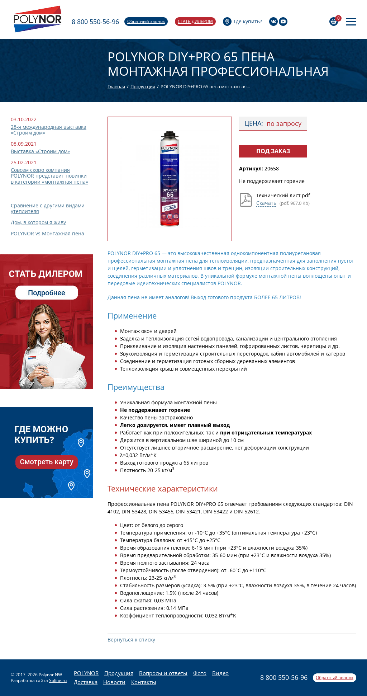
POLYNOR (86, 673)
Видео (220, 673)
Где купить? (248, 21)
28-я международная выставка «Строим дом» (48, 129)
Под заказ (273, 151)
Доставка (85, 682)
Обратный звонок (146, 21)
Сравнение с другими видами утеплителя (48, 208)
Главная (116, 87)
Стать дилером (195, 21)
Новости (114, 682)
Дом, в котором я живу (38, 222)
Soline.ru (58, 680)
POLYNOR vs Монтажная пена (47, 233)
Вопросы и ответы (163, 673)
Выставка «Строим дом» (40, 151)
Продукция (142, 87)
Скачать (266, 202)
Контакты (143, 682)
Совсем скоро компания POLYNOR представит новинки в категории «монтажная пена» (49, 175)
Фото (199, 673)
